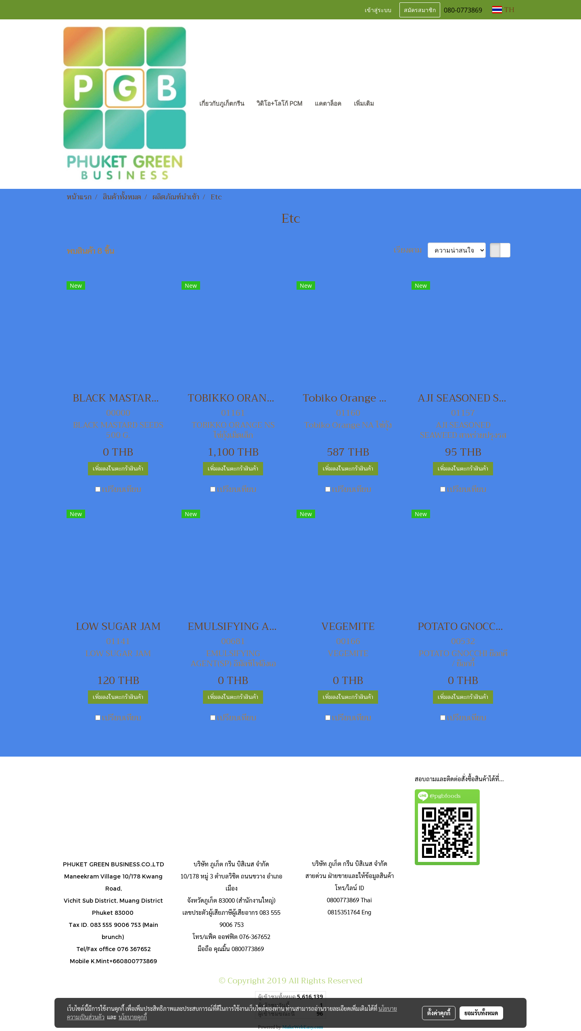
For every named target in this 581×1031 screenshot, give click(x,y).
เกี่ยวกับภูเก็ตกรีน (221, 103)
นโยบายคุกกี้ (133, 1017)
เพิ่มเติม (364, 103)
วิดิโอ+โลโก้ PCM (279, 103)
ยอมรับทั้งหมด (481, 1012)
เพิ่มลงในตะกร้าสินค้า (118, 468)
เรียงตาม (411, 250)
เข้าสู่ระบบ (378, 9)
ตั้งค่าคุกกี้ (438, 1012)
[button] (387, 104)
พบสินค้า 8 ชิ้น (90, 251)
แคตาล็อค (328, 103)
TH (503, 9)
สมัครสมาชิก (420, 9)
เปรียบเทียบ (121, 489)
